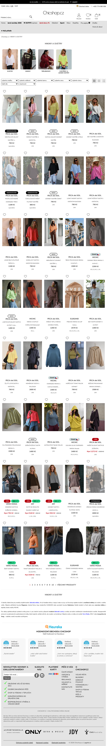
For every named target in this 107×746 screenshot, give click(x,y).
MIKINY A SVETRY (16, 37)
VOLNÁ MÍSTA (81, 675)
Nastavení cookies (42, 743)
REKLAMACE (66, 679)
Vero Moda (86, 614)
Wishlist (88, 18)
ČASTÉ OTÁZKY (67, 672)
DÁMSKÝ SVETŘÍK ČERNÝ (53, 199)
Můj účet (78, 18)
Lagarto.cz (87, 743)
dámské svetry (59, 611)
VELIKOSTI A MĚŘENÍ (66, 683)
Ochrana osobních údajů (24, 743)
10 (52, 585)
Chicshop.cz (5, 37)
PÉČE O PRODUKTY (80, 695)
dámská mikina (34, 602)
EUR (16, 6)
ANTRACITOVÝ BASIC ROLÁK (53, 445)
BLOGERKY (80, 677)
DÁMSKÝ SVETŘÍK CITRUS (74, 137)
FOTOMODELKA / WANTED (82, 686)
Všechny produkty (66, 585)
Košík (96, 18)
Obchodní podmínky (59, 743)
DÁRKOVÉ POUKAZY (79, 681)
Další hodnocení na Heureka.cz (53, 634)
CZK (11, 6)
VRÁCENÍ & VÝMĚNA (66, 676)
